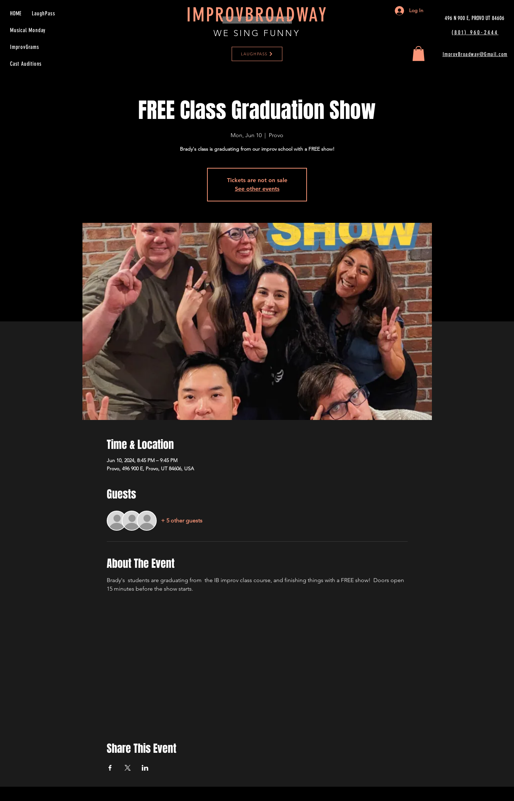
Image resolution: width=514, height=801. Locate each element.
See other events (257, 188)
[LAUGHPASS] (257, 54)
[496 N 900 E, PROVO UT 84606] (474, 18)
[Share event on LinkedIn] (145, 768)
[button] (418, 53)
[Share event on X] (127, 768)
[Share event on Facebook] (110, 768)
